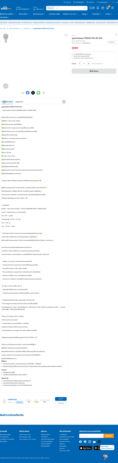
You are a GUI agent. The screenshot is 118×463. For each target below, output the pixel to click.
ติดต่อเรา (62, 448)
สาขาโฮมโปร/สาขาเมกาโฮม (66, 437)
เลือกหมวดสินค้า (7, 14)
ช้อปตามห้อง (23, 14)
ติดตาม (108, 436)
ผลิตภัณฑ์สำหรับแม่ (14, 28)
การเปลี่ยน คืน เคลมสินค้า (7, 439)
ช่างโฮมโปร (95, 14)
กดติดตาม (19, 402)
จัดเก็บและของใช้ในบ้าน (39, 22)
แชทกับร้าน (61, 403)
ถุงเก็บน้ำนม (26, 28)
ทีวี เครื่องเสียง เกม (27, 22)
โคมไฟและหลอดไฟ (101, 22)
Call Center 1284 (64, 451)
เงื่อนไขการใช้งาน (45, 435)
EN (117, 2)
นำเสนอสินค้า (63, 446)
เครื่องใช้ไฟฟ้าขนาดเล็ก (14, 22)
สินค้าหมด (94, 71)
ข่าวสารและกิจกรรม (64, 441)
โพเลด (73, 36)
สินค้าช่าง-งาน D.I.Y (69, 14)
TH (113, 2)
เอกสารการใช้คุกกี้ (46, 444)
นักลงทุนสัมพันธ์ (64, 439)
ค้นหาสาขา (90, 2)
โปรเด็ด (107, 14)
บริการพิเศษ (4, 17)
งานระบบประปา (65, 22)
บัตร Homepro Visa (25, 437)
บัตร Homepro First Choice (27, 439)
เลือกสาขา (38, 9)
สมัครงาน (62, 444)
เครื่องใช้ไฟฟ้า (3, 22)
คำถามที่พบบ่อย (4, 437)
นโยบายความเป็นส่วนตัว (47, 439)
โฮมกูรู (84, 14)
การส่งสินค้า (44, 437)
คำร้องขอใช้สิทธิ (45, 446)
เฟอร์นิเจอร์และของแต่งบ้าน (53, 22)
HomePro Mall (54, 14)
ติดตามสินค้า (3, 441)
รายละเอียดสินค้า (7, 102)
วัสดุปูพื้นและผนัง (90, 22)
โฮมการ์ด (67, 2)
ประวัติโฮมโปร (63, 435)
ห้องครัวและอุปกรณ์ (80, 22)
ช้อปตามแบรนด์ (38, 14)
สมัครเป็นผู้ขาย (79, 2)
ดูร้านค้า (61, 399)
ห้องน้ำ (72, 22)
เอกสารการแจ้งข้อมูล (47, 441)
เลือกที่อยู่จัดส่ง (23, 9)
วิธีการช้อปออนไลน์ (5, 435)
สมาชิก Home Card (25, 435)
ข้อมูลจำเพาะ (19, 102)
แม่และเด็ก (3, 28)
